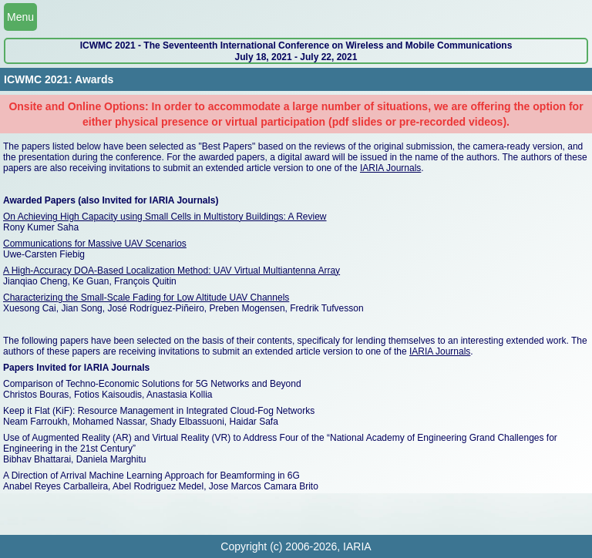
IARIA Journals (390, 168)
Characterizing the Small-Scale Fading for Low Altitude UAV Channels (146, 297)
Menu (20, 17)
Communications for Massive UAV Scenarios (95, 243)
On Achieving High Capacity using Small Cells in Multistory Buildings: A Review (165, 216)
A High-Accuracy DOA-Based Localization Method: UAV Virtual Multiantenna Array (171, 270)
